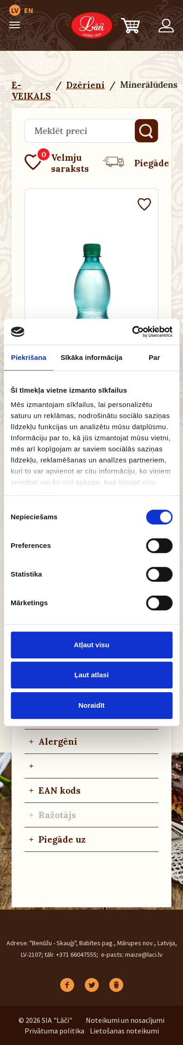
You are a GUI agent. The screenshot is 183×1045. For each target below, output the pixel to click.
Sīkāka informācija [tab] (92, 357)
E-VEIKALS (31, 90)
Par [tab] (154, 357)
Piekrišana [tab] (28, 357)
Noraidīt (91, 705)
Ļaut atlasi (91, 675)
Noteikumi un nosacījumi (125, 1020)
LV (15, 10)
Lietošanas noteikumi (124, 1030)
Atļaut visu (91, 645)
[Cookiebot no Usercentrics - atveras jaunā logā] (131, 332)
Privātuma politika (54, 1030)
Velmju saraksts (57, 163)
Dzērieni (85, 85)
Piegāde (136, 163)
